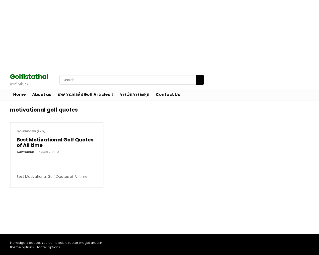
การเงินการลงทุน (134, 94)
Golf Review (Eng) (31, 131)
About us (41, 94)
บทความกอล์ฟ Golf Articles (84, 94)
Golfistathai (25, 152)
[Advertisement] (149, 35)
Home (19, 94)
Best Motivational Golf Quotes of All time (55, 142)
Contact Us (168, 94)
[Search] (200, 80)
